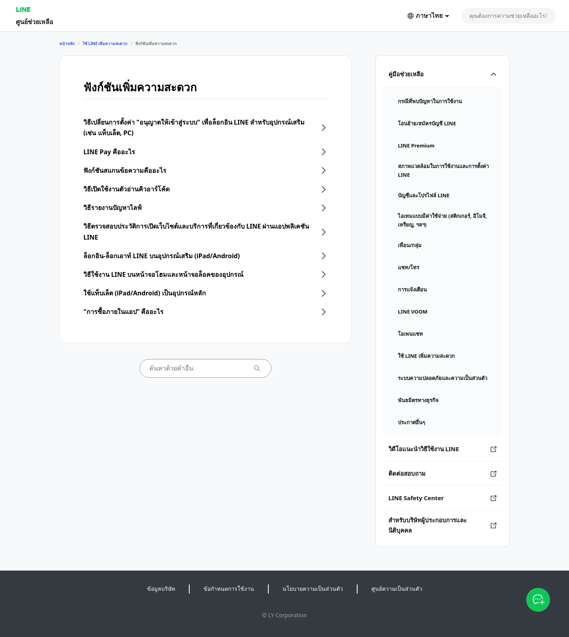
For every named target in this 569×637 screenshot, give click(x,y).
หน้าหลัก (67, 43)
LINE (23, 9)
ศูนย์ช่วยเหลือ (34, 21)
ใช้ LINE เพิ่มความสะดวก (105, 43)
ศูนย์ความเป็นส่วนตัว (396, 588)
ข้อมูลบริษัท (161, 588)
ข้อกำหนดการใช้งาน (228, 588)
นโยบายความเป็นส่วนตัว (313, 588)
